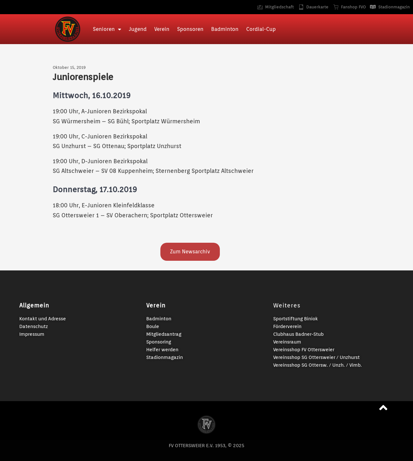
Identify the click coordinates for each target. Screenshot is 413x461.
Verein (161, 29)
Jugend (138, 29)
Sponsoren (190, 29)
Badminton (224, 29)
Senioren (107, 29)
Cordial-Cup (261, 29)
